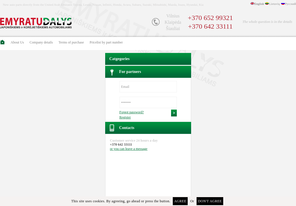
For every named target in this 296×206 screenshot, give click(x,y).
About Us (17, 42)
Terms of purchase (71, 42)
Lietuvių (274, 3)
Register (125, 117)
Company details (41, 42)
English (259, 3)
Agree (180, 201)
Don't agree (210, 201)
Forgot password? (131, 112)
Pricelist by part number (106, 42)
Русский (290, 3)
